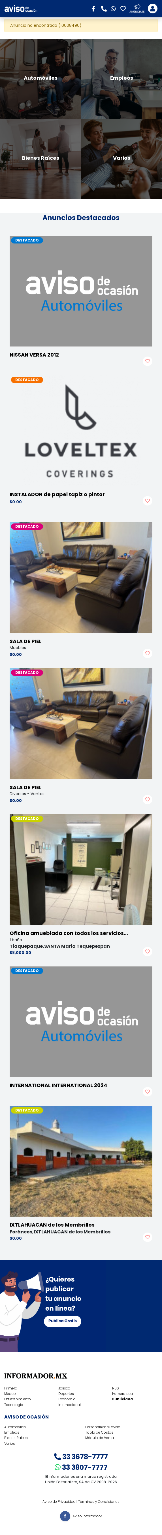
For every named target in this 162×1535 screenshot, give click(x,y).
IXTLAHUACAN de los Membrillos (52, 1224)
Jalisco (64, 1388)
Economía (67, 1399)
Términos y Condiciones (99, 1501)
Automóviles (15, 1427)
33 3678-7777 (81, 1457)
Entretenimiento (17, 1399)
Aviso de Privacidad (59, 1501)
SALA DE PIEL (26, 641)
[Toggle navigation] (152, 8)
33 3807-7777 (81, 1467)
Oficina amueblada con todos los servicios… (69, 933)
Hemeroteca (122, 1393)
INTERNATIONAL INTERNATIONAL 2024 (58, 1085)
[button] (95, 8)
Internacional (69, 1404)
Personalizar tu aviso (102, 1427)
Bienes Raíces (16, 1437)
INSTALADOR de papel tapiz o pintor (57, 494)
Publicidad (122, 1399)
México (10, 1393)
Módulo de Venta (99, 1437)
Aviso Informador (87, 1515)
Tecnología (13, 1404)
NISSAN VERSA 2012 (34, 354)
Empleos (11, 1432)
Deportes (66, 1393)
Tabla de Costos (99, 1432)
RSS (115, 1388)
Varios (9, 1443)
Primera (10, 1388)
